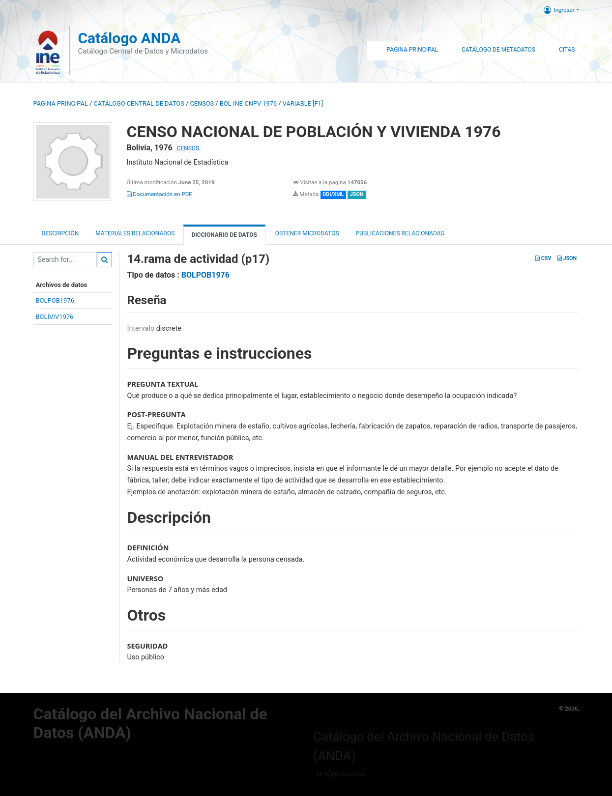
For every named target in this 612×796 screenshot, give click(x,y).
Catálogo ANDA (129, 38)
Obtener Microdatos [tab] (306, 233)
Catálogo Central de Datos (138, 103)
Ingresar (559, 9)
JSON (567, 258)
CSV (543, 258)
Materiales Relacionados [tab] (135, 233)
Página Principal (412, 49)
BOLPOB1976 (55, 300)
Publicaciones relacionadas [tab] (400, 233)
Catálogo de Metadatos (498, 49)
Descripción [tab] (60, 233)
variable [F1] (303, 103)
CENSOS (202, 103)
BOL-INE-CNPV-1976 (248, 103)
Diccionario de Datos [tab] (224, 234)
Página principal (60, 103)
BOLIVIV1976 (55, 316)
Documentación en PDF (159, 194)
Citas (567, 49)
